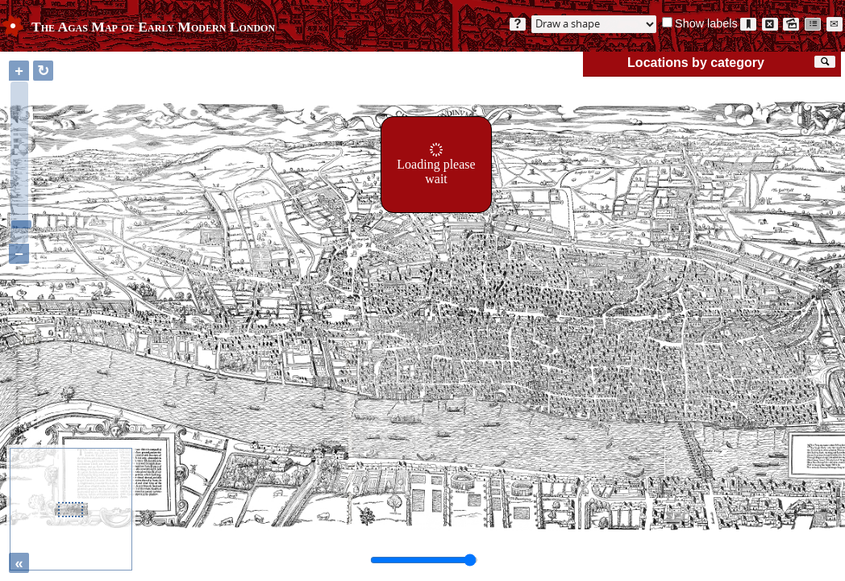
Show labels (706, 23)
